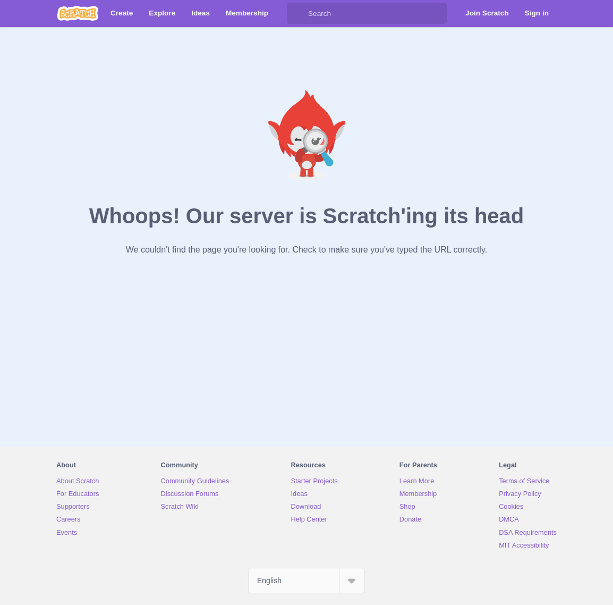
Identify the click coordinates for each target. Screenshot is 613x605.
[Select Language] (306, 580)
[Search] (297, 13)
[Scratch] (77, 13)
